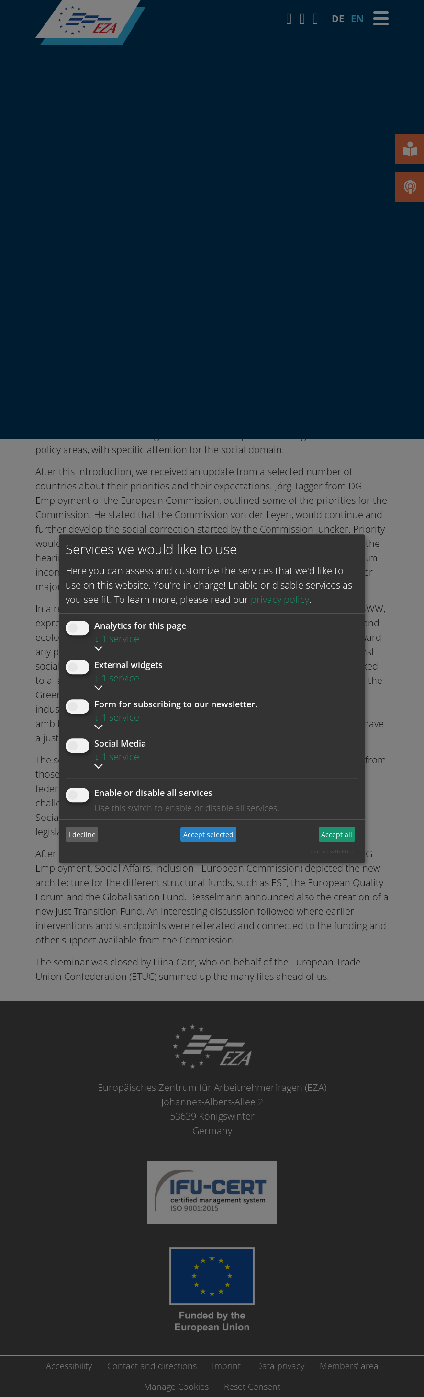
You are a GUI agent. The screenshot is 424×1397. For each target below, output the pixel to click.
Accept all (336, 834)
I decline (82, 834)
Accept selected (208, 834)
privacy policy (280, 599)
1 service (116, 638)
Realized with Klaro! (332, 851)
